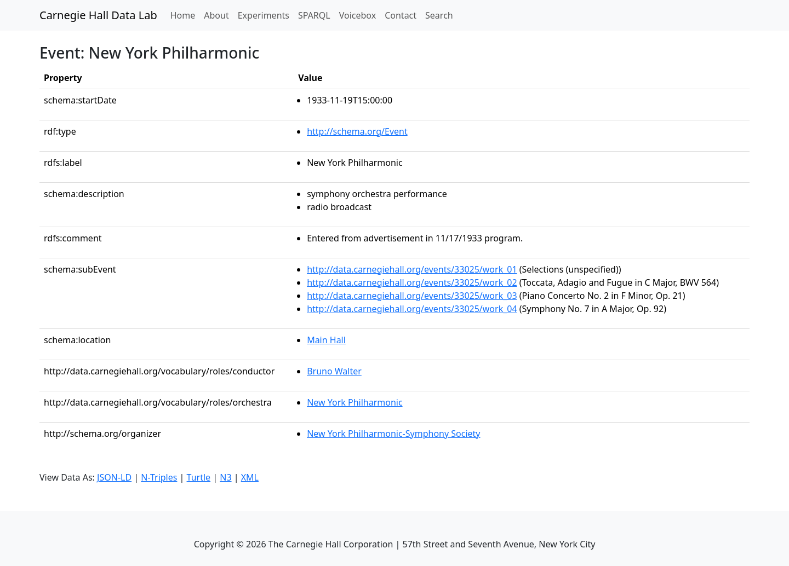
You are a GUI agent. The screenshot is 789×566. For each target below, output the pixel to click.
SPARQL (314, 15)
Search (439, 15)
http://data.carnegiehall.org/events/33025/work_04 (412, 309)
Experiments (263, 15)
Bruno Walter (334, 371)
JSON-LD (114, 477)
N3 (225, 477)
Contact (400, 15)
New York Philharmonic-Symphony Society (393, 434)
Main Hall (326, 340)
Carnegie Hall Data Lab (98, 15)
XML (250, 477)
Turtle (199, 477)
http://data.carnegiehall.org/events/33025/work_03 (412, 296)
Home (185, 14)
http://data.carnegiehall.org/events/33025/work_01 (412, 269)
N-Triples (159, 477)
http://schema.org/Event (357, 131)
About (216, 15)
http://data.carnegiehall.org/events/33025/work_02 (412, 282)
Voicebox (357, 15)
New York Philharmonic (354, 402)
